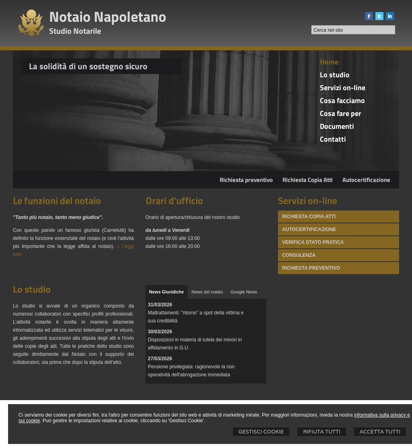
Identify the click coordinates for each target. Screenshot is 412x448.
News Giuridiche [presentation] (166, 291)
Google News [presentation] (244, 291)
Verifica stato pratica (313, 242)
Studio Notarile (75, 31)
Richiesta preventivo (246, 179)
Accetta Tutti (380, 431)
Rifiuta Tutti (321, 431)
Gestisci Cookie (261, 431)
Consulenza (298, 255)
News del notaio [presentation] (207, 291)
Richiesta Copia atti (309, 216)
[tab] (166, 292)
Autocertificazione (366, 179)
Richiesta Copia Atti (307, 179)
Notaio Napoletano (107, 16)
